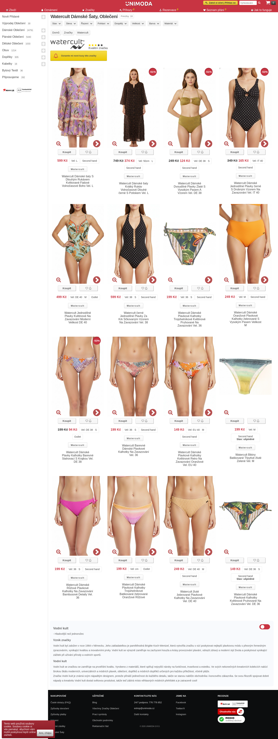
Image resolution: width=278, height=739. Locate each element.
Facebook (181, 702)
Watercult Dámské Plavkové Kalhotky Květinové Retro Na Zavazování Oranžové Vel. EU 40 (190, 458)
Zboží (11, 10)
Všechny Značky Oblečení (105, 708)
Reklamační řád (100, 726)
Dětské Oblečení (12, 43)
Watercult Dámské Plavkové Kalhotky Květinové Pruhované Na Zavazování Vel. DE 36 (245, 599)
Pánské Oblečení (13, 36)
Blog (94, 702)
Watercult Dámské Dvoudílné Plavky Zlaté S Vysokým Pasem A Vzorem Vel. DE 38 (189, 188)
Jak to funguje (261, 10)
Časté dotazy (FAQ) (61, 702)
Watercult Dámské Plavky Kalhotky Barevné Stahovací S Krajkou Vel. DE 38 (77, 457)
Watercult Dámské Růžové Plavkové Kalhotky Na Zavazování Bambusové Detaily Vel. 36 (77, 591)
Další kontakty (141, 714)
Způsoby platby (58, 714)
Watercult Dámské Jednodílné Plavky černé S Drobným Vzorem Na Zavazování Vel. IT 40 (245, 188)
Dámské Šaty (57, 732)
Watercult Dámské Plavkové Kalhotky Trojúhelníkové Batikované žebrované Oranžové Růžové (134, 591)
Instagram (181, 714)
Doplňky (7, 56)
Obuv (5, 50)
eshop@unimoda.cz (144, 708)
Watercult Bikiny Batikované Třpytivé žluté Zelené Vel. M (245, 458)
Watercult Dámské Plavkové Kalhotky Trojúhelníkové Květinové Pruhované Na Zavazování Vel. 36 (189, 319)
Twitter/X (180, 708)
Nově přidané (10, 16)
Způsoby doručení (60, 708)
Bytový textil (10, 70)
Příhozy (126, 10)
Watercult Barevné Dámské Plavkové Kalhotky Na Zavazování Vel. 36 (133, 450)
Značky (88, 10)
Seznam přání (214, 10)
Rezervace (168, 10)
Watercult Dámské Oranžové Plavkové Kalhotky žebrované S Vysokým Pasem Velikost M (245, 319)
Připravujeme (10, 77)
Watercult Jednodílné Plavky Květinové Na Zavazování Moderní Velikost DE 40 (77, 317)
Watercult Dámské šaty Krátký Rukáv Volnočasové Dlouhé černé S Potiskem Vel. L (134, 188)
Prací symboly (99, 714)
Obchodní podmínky (102, 720)
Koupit (67, 152)
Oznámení (49, 10)
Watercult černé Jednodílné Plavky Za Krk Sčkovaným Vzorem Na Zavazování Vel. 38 (133, 317)
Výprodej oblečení (14, 23)
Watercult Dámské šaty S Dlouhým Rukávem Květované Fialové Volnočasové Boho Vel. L (78, 181)
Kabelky (7, 63)
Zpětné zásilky (58, 726)
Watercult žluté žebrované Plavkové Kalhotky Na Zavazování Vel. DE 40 (189, 596)
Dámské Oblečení (13, 30)
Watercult (77, 169)
